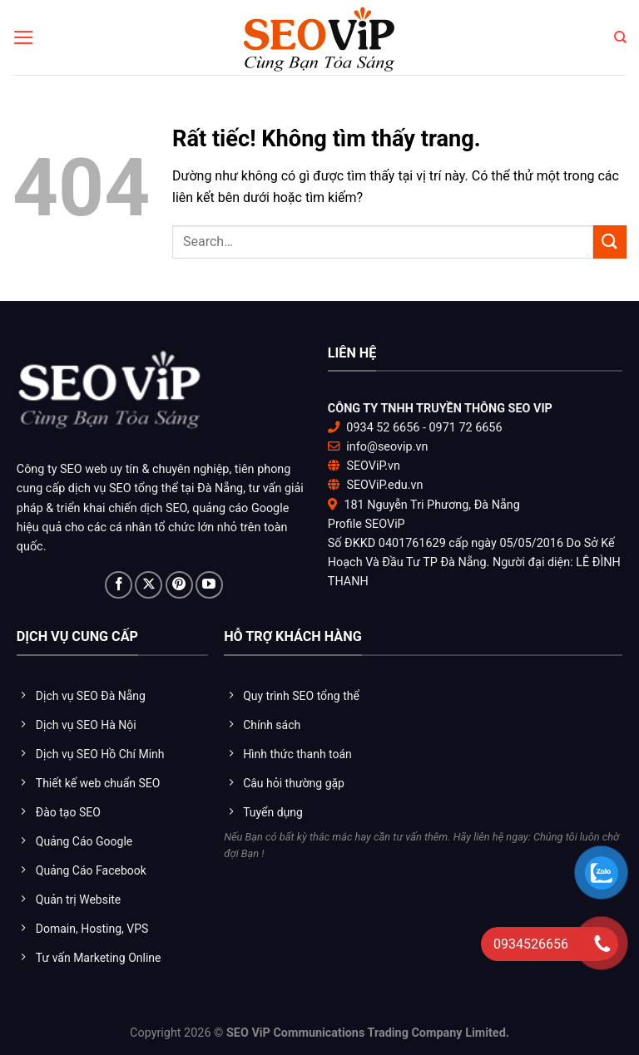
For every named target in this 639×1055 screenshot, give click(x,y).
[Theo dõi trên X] (148, 585)
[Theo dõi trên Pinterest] (179, 585)
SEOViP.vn (373, 466)
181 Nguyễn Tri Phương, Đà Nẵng (431, 505)
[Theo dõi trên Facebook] (118, 585)
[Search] (620, 37)
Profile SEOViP (366, 524)
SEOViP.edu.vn (384, 485)
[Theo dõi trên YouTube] (209, 585)
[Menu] (23, 37)
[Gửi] (610, 241)
